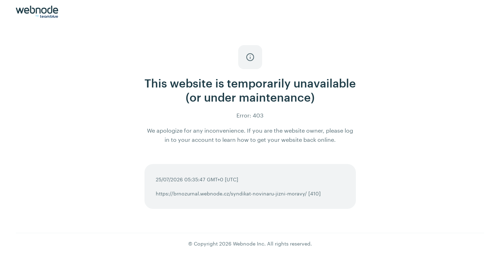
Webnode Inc (248, 244)
